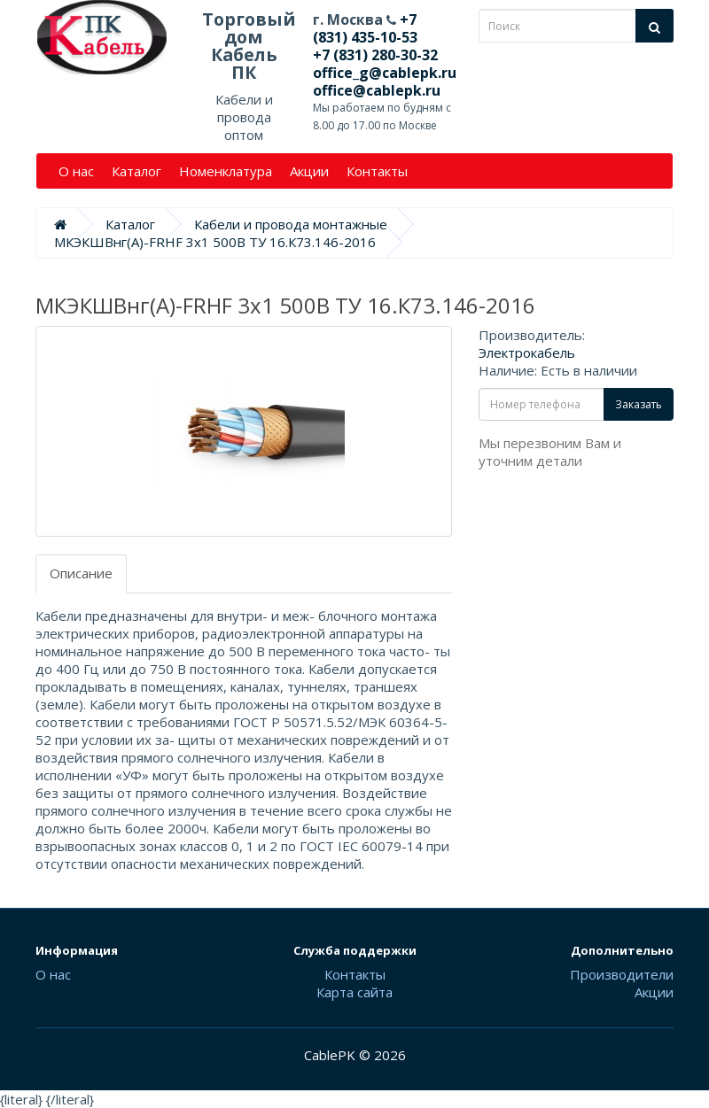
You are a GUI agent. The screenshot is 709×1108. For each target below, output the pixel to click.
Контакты (377, 171)
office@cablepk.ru (376, 90)
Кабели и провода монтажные (290, 224)
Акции (309, 171)
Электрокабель (527, 352)
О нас (76, 171)
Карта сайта (354, 992)
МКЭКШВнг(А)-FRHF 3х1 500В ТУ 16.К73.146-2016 (215, 242)
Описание (81, 573)
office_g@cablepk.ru (384, 72)
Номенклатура (225, 171)
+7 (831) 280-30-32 (375, 55)
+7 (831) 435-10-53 (365, 28)
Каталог (136, 171)
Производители (622, 974)
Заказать (638, 404)
